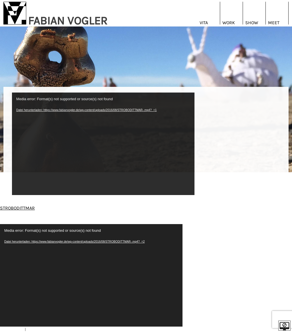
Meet (273, 22)
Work (228, 22)
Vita (204, 22)
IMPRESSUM (13, 329)
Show (251, 22)
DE (277, 221)
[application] (103, 144)
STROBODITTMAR (17, 208)
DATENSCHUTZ (38, 329)
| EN (285, 221)
